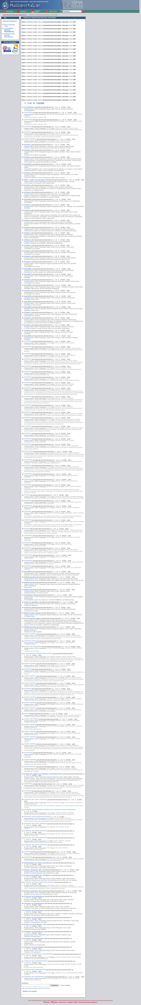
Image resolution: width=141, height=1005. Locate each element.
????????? (28, 113)
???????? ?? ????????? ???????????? (38, 954)
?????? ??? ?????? (31, 719)
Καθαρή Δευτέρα (30, 577)
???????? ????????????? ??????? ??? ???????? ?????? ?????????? (50, 810)
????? (26, 714)
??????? (27, 852)
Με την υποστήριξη (10, 42)
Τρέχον (9, 30)
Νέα (5, 18)
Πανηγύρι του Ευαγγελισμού (34, 896)
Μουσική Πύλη (9, 11)
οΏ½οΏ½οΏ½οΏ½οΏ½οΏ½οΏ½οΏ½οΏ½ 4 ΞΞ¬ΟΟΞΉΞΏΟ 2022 (54, 113)
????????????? (30, 767)
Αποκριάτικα (28, 595)
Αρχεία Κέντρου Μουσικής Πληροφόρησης (15, 15)
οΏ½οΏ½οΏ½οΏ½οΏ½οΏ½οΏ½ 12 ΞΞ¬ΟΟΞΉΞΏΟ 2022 (52, 857)
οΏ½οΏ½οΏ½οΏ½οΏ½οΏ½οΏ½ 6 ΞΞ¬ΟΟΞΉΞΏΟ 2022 (50, 145)
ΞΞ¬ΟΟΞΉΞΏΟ (31, 811)
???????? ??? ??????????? (34, 977)
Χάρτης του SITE (53, 11)
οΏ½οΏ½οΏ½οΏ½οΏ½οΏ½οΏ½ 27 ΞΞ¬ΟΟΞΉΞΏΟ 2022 (64, 977)
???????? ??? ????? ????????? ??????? (39, 882)
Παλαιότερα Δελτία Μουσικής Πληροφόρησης (9, 35)
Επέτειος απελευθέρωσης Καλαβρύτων (38, 875)
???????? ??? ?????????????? (35, 961)
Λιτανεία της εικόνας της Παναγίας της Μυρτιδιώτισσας (43, 774)
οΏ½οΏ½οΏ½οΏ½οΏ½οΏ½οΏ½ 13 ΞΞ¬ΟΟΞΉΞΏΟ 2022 (52, 784)
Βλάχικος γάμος (29, 613)
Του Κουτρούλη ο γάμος (32, 618)
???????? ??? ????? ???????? (35, 799)
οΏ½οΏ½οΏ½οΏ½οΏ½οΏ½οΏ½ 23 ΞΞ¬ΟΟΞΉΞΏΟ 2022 (62, 891)
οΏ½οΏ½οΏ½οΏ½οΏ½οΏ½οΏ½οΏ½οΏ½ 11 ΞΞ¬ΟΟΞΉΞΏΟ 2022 (53, 852)
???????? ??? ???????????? (34, 970)
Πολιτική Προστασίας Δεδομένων (87, 1002)
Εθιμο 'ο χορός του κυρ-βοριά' (34, 180)
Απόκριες (27, 145)
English (54, 1002)
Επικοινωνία (23, 11)
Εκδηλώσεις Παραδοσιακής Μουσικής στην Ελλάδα (43, 15)
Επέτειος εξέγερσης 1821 (33, 870)
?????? (26, 495)
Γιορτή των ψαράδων (31, 602)
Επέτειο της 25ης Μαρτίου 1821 (35, 924)
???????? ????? (30, 641)
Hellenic (47, 1002)
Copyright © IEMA (72, 1002)
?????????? (28, 451)
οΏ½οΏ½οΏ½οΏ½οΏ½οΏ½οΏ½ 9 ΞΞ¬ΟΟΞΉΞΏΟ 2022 (55, 767)
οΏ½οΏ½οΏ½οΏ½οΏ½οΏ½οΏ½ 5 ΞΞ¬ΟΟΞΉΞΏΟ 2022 (51, 127)
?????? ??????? (30, 139)
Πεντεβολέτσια (29, 107)
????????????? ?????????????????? (38, 653)
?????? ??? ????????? (32, 646)
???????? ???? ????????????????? (37, 817)
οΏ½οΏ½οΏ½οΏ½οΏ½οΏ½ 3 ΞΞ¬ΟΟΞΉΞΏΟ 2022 (52, 107)
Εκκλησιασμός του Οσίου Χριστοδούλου (38, 863)
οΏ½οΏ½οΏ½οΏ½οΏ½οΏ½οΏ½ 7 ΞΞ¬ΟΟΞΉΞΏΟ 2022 (51, 571)
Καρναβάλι (28, 164)
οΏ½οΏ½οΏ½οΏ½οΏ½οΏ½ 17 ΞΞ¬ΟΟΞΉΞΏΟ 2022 (61, 870)
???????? (27, 127)
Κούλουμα (27, 607)
